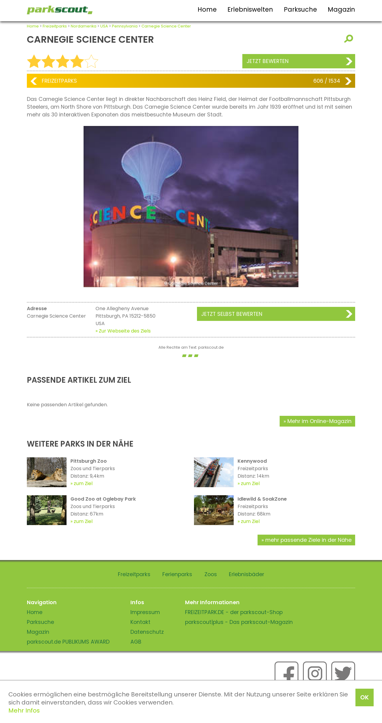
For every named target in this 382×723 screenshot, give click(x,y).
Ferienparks (177, 574)
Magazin (341, 9)
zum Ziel (83, 483)
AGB (135, 641)
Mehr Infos (24, 710)
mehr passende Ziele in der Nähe (308, 540)
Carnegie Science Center (166, 26)
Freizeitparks (55, 26)
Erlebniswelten (250, 9)
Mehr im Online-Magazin (319, 421)
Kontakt (140, 622)
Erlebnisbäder (246, 574)
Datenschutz (147, 632)
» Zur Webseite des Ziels (123, 330)
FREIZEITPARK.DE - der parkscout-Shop (234, 612)
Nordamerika (83, 26)
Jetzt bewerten (268, 61)
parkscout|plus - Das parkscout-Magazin (239, 622)
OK (364, 697)
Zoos (210, 574)
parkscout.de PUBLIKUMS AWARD (68, 641)
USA (104, 26)
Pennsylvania (125, 26)
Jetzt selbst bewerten (231, 314)
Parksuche (300, 9)
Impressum (145, 612)
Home (207, 9)
